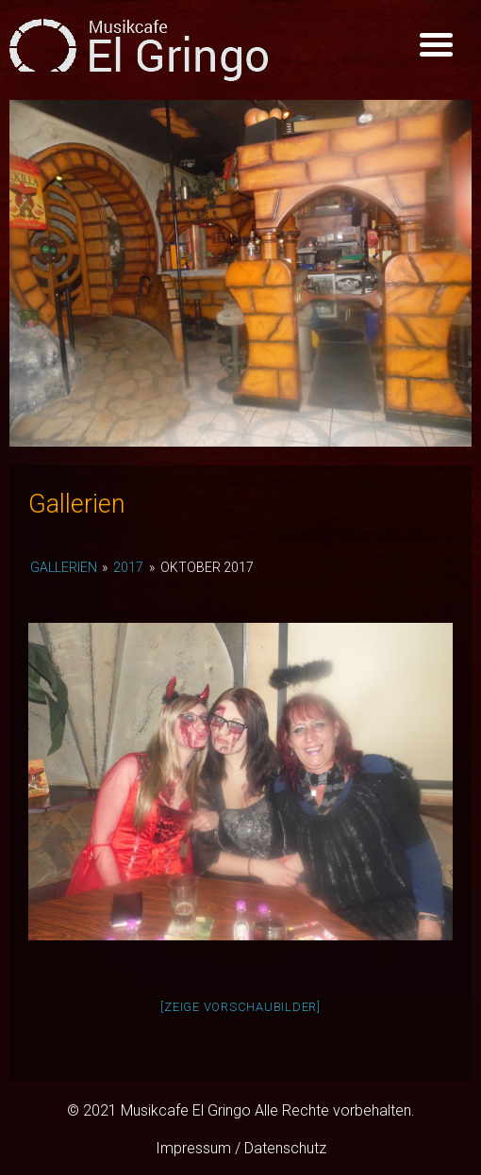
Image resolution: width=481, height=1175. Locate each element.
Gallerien (63, 567)
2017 (128, 567)
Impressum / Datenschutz (241, 1148)
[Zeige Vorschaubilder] (240, 1007)
